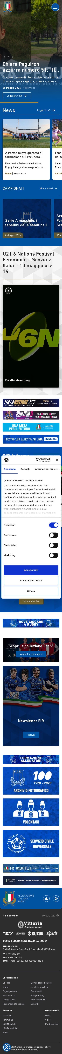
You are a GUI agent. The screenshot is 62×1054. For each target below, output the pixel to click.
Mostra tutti (50, 916)
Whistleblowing (30, 1049)
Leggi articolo (17, 96)
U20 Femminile (10, 1028)
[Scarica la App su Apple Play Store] (46, 898)
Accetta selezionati (31, 580)
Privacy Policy (43, 1047)
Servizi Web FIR (38, 999)
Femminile (8, 1019)
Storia (5, 987)
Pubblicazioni (51, 1024)
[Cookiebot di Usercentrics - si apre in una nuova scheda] (37, 460)
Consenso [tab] (10, 469)
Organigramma (10, 991)
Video (48, 1019)
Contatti (34, 1004)
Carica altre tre (31, 601)
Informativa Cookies (12, 1049)
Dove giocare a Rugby (41, 982)
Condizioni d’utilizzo (25, 1047)
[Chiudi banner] (57, 460)
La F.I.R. (6, 982)
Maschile (7, 1015)
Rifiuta (31, 591)
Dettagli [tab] (25, 469)
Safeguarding (37, 995)
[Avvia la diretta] (31, 291)
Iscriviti (31, 734)
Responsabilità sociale (13, 1004)
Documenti (36, 991)
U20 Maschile (9, 1024)
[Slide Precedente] (5, 57)
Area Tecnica (9, 995)
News (5, 1032)
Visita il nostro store (31, 654)
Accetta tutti (31, 570)
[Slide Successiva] (12, 57)
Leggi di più (46, 110)
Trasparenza (9, 999)
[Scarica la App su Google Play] (56, 898)
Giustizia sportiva (39, 987)
